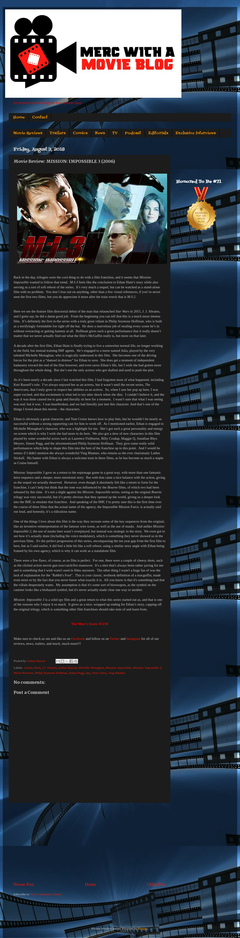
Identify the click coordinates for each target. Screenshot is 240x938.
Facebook (78, 639)
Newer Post (23, 884)
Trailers (58, 133)
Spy (88, 673)
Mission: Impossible (118, 667)
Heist (37, 667)
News (100, 133)
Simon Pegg (76, 673)
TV (115, 133)
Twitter (115, 639)
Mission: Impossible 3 (147, 667)
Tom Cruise (99, 673)
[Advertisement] (89, 842)
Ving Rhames (116, 673)
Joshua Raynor (67, 667)
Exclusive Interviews (196, 133)
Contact (40, 117)
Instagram (133, 639)
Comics (80, 133)
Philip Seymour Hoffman (51, 673)
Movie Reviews (27, 133)
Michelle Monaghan (91, 667)
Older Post (156, 884)
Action (27, 667)
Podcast (133, 133)
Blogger (143, 928)
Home (19, 117)
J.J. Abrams (49, 667)
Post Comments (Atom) (46, 894)
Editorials (158, 133)
